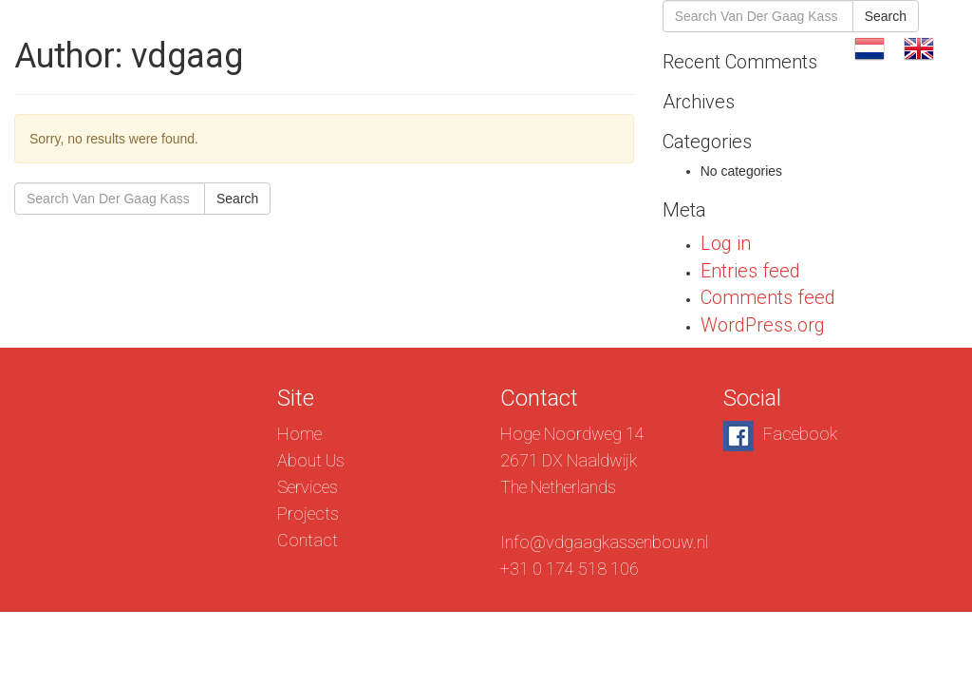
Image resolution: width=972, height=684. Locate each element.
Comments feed (768, 297)
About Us (491, 47)
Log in (726, 243)
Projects (698, 47)
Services (595, 47)
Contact (797, 47)
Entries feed (750, 270)
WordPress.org (763, 325)
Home (299, 434)
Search (237, 198)
